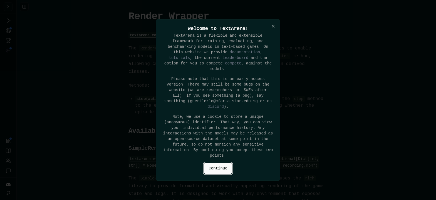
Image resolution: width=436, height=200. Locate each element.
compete (233, 63)
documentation (245, 52)
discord (215, 106)
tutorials (179, 57)
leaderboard (235, 57)
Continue (218, 168)
